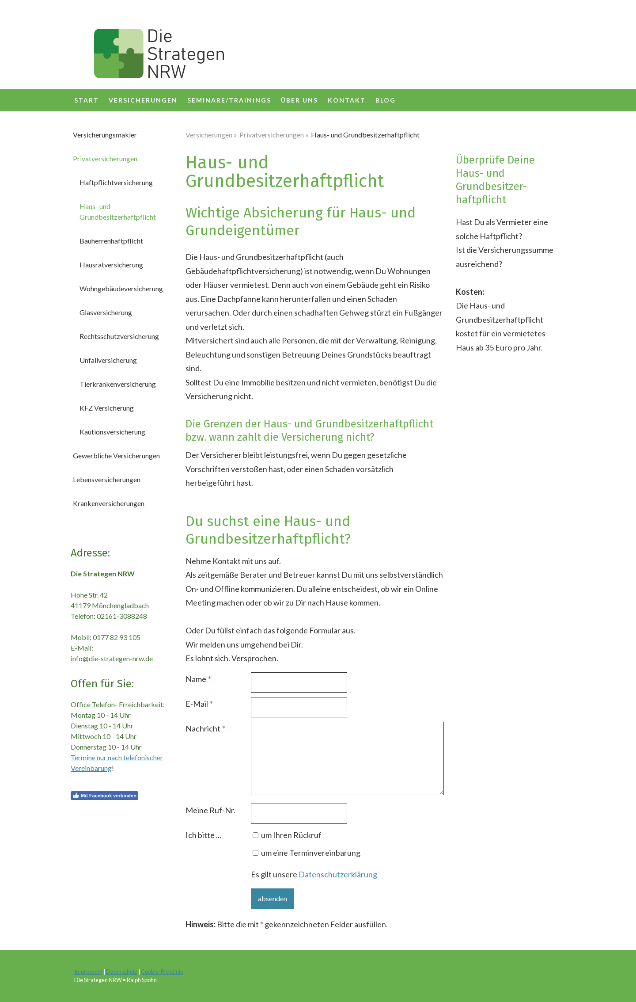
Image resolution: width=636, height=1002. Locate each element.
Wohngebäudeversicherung (121, 288)
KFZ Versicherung (107, 408)
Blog (385, 100)
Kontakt (347, 100)
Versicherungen (143, 100)
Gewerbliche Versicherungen (116, 455)
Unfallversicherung (108, 360)
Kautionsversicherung (112, 431)
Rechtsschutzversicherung (119, 336)
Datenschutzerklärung (338, 874)
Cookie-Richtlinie (162, 971)
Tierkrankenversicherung (118, 384)
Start (86, 100)
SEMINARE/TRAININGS (229, 100)
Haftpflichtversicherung (116, 182)
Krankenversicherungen (108, 503)
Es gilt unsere (314, 874)
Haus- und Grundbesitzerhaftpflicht (118, 211)
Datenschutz (121, 971)
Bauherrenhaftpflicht (111, 240)
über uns (299, 100)
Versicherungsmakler (105, 134)
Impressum (88, 971)
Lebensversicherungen (106, 479)
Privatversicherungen (105, 158)
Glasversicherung (106, 312)
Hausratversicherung (111, 264)
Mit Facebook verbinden (104, 795)
